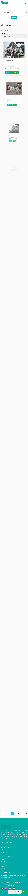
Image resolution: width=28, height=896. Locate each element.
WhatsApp (14, 70)
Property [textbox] (21, 12)
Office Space (4, 849)
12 (21, 813)
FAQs (2, 866)
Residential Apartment (6, 847)
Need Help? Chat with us (14, 891)
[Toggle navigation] (25, 3)
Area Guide (3, 861)
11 (18, 813)
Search (14, 17)
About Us (3, 859)
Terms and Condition (6, 864)
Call (8, 71)
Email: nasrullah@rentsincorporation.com (10, 882)
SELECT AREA (7, 9)
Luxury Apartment (5, 852)
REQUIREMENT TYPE (21, 9)
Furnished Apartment (6, 845)
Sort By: (3, 33)
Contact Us (3, 868)
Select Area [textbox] (7, 12)
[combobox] (7, 12)
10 (15, 813)
